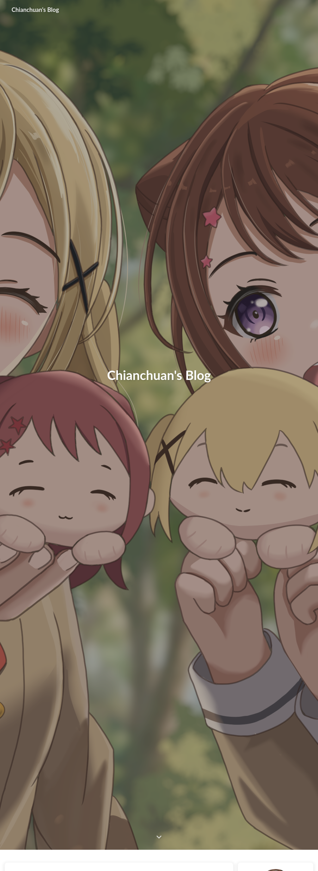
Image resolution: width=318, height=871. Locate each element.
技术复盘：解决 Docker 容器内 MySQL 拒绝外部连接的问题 (111, 859)
